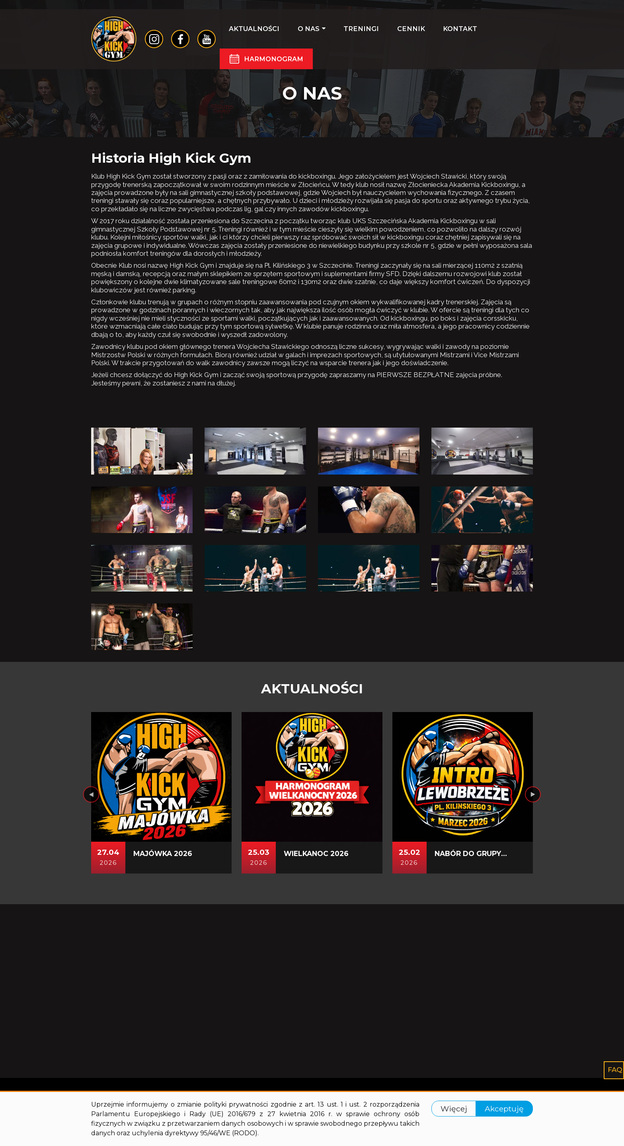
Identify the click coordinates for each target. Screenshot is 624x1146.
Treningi (347, 33)
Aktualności (257, 33)
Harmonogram (276, 64)
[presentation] (91, 961)
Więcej (454, 1108)
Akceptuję (504, 1108)
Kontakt (428, 33)
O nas (306, 33)
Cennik (388, 33)
